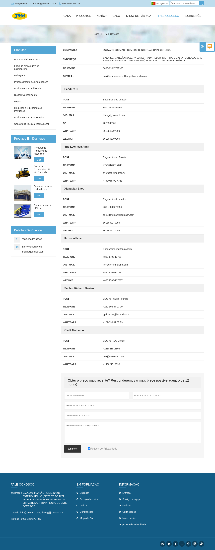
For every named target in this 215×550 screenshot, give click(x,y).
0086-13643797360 (71, 3)
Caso (116, 15)
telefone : (15, 519)
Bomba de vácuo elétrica (42, 207)
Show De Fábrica (138, 15)
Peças (17, 101)
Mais (38, 159)
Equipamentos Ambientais (27, 88)
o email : (15, 512)
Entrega (126, 493)
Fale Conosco (168, 15)
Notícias (126, 505)
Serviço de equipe (131, 499)
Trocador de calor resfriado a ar (43, 188)
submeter (72, 448)
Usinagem (19, 75)
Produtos (83, 15)
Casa (67, 15)
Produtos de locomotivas (27, 59)
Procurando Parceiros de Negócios (40, 150)
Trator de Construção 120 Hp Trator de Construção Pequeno (42, 169)
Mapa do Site (87, 518)
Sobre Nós (193, 15)
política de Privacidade (134, 524)
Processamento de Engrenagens (31, 82)
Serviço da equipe (89, 499)
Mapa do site (129, 518)
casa (96, 34)
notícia (83, 505)
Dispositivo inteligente (25, 95)
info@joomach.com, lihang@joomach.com (35, 3)
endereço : (16, 493)
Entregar (84, 493)
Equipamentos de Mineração (29, 117)
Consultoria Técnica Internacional (31, 124)
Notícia (102, 15)
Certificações (86, 512)
